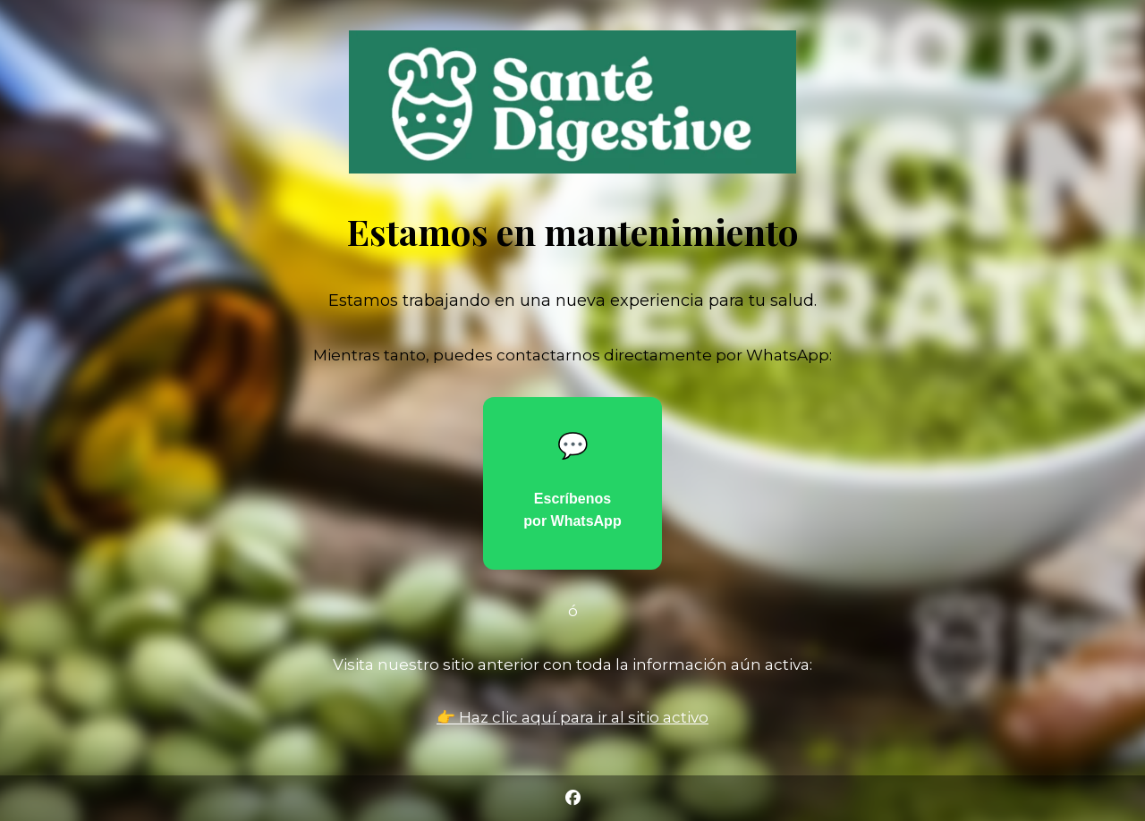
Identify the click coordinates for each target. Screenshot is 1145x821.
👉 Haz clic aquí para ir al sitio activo (572, 717)
